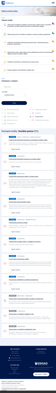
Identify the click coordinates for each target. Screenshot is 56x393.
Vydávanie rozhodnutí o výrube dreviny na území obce (23, 62)
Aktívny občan (21, 295)
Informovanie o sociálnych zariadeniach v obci (22, 329)
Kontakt (14, 372)
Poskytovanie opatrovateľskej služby (19, 202)
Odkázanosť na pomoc (35, 136)
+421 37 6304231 (16, 355)
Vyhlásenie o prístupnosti (7, 381)
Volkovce (7, 3)
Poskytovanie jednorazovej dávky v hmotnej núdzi (23, 176)
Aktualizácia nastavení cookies (13, 383)
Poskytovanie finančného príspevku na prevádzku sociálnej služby (28, 140)
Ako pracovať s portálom (14, 373)
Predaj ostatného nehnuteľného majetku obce (20, 70)
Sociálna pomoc (25, 136)
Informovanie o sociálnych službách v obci (21, 314)
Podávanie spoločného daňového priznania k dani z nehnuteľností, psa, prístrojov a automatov (27, 43)
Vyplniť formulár (15, 149)
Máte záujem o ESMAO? (41, 374)
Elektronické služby (41, 353)
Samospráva (41, 351)
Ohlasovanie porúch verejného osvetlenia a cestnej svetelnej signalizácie (28, 34)
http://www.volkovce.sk (15, 360)
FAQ (15, 370)
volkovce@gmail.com (16, 358)
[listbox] (14, 95)
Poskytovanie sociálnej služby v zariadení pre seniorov (25, 241)
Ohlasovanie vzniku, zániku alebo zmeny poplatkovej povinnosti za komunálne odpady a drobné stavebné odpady (30, 53)
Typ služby (4, 92)
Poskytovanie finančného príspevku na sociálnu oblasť (24, 159)
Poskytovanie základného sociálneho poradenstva (23, 280)
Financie (19, 136)
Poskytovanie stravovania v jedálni (19, 259)
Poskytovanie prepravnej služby (18, 222)
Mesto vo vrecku (14, 367)
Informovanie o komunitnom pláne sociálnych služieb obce (26, 299)
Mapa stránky (14, 369)
